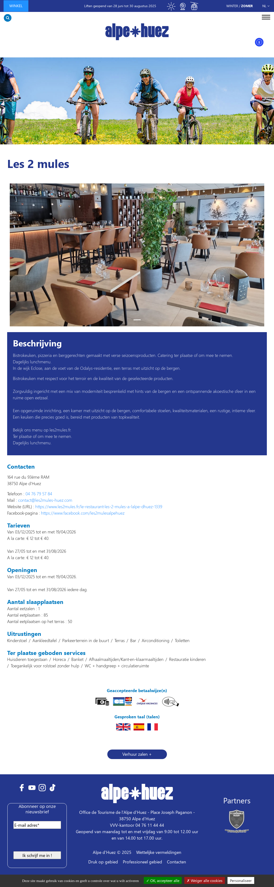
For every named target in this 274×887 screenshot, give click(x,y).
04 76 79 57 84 (39, 494)
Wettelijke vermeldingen (158, 852)
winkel (16, 5)
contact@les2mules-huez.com (45, 500)
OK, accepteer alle (162, 880)
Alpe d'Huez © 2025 (112, 852)
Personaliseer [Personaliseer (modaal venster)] (241, 880)
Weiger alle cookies (204, 880)
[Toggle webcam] (182, 8)
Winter (232, 6)
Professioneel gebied (142, 862)
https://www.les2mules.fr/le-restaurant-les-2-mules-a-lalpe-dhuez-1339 (98, 506)
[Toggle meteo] (171, 8)
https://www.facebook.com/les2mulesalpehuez (82, 513)
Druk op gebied (103, 862)
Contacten (176, 862)
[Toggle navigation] (264, 17)
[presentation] (48, 842)
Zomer (247, 6)
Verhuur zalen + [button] (137, 754)
